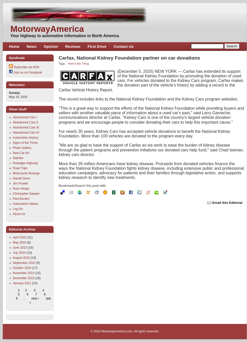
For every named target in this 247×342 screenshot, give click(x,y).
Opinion (51, 46)
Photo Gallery (22, 148)
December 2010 (23, 278)
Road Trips (20, 168)
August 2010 (21, 258)
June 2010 (20, 247)
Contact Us (124, 46)
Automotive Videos (25, 204)
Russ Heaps (21, 188)
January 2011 (22, 283)
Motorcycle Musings (26, 173)
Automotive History (25, 137)
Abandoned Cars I (25, 117)
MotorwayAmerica (47, 29)
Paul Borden (21, 199)
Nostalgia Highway (25, 163)
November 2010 (23, 273)
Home (14, 46)
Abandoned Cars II (25, 122)
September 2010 (24, 263)
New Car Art (21, 153)
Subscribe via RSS (26, 67)
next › (35, 298)
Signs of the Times (25, 143)
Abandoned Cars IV (26, 132)
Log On (18, 209)
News (32, 46)
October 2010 (22, 268)
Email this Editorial (224, 203)
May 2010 (19, 242)
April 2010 (19, 237)
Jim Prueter (20, 183)
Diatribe (18, 158)
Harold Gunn (21, 178)
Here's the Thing (78, 63)
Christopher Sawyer (26, 193)
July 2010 (19, 252)
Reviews (73, 46)
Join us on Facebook (28, 72)
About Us (19, 214)
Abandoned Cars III (26, 127)
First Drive (97, 46)
